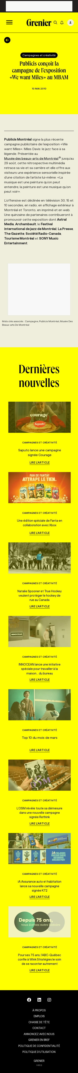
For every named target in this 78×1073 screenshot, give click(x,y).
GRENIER (39, 1060)
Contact (39, 1028)
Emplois (39, 1016)
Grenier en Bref (39, 1039)
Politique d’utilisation (39, 1051)
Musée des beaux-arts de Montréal (32, 158)
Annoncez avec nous (39, 1034)
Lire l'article (40, 462)
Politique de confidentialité (39, 1045)
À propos (39, 1010)
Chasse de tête (39, 1022)
